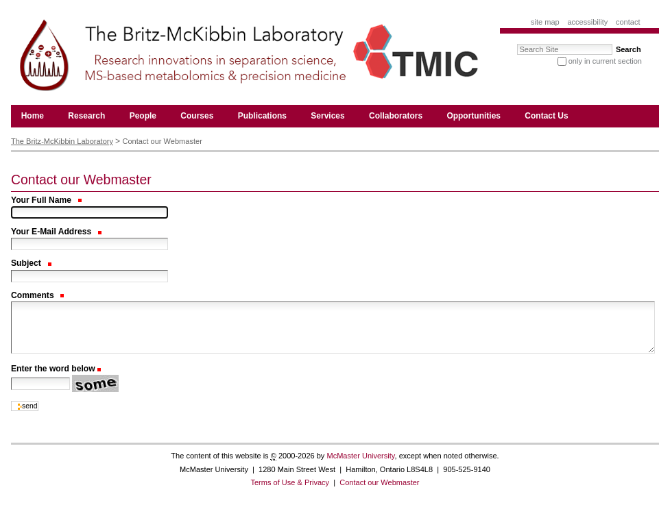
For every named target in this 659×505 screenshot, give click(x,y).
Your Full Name (46, 200)
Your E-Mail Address (56, 231)
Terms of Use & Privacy (289, 482)
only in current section (605, 61)
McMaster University (360, 456)
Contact (628, 22)
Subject (31, 263)
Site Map (545, 22)
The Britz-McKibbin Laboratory (62, 141)
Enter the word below (53, 368)
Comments (37, 295)
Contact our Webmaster (379, 482)
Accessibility (587, 22)
